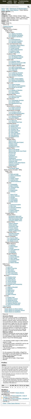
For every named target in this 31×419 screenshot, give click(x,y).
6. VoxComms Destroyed (13, 304)
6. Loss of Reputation (12, 274)
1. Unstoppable (13, 184)
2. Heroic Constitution (15, 175)
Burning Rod (12, 152)
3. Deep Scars (10, 269)
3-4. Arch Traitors (13, 91)
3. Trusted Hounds (14, 48)
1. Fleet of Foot (13, 194)
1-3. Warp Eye (13, 120)
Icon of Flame (7, 306)
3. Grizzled (12, 197)
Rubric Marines (20, 392)
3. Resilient (12, 177)
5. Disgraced (9, 293)
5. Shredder (12, 251)
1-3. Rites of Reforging (15, 96)
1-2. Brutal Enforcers (14, 39)
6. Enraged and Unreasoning (14, 284)
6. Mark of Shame (11, 294)
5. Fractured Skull (11, 282)
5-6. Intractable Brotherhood (16, 81)
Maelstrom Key (13, 157)
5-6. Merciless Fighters (15, 42)
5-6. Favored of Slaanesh (16, 75)
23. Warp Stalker (13, 132)
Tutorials (9, 3)
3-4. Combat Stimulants (15, 74)
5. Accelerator (13, 261)
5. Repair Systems (14, 210)
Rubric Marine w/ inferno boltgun (14, 309)
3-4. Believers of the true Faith (17, 62)
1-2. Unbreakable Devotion (16, 100)
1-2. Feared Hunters (14, 84)
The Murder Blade (14, 168)
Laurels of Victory (14, 229)
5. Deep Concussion (11, 272)
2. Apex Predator (13, 185)
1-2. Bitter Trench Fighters (16, 78)
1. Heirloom (12, 245)
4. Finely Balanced (14, 249)
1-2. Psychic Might (13, 238)
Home (4, 1)
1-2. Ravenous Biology (15, 55)
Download (21, 3)
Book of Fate (12, 141)
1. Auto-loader (13, 255)
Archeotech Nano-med (15, 216)
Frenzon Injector (13, 227)
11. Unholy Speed (14, 125)
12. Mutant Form (13, 126)
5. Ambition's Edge (14, 51)
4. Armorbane (12, 209)
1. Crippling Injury (11, 277)
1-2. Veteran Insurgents (15, 33)
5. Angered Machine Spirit (13, 303)
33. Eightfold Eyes (14, 136)
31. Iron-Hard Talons (14, 133)
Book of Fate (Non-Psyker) (16, 142)
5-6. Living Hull (13, 70)
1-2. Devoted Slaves (14, 61)
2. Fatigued (9, 288)
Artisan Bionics (13, 225)
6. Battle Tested (13, 201)
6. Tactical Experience (15, 181)
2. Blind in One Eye (11, 268)
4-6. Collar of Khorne (14, 109)
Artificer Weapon (13, 223)
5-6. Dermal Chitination (15, 58)
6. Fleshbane (12, 252)
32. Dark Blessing (14, 135)
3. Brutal (11, 248)
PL (8, 391)
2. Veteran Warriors (14, 196)
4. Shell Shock (10, 291)
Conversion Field (13, 226)
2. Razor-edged (13, 246)
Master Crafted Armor (15, 230)
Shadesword (12, 158)
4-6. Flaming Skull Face (15, 122)
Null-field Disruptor (14, 233)
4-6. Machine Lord (14, 97)
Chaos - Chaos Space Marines (9, 10)
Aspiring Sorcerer (8, 26)
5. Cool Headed (13, 200)
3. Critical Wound (11, 280)
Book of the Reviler (14, 149)
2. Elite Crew (12, 206)
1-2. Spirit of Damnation (15, 67)
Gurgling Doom (13, 145)
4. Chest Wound (10, 271)
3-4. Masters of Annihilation (16, 80)
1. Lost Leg (9, 267)
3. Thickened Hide (14, 187)
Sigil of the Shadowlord (15, 159)
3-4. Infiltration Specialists (16, 35)
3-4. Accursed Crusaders (16, 41)
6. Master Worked (14, 262)
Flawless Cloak (13, 143)
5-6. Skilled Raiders (14, 93)
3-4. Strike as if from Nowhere (17, 86)
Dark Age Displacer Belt (15, 219)
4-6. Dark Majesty (14, 117)
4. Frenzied (12, 188)
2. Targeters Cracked (12, 298)
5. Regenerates (13, 190)
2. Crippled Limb (10, 278)
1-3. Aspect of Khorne (15, 107)
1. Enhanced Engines (15, 204)
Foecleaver (12, 155)
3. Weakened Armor (11, 300)
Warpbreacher (13, 165)
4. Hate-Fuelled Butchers (16, 49)
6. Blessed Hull (13, 212)
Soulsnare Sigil (13, 161)
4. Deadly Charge (14, 178)
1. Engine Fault (10, 297)
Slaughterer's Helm (14, 146)
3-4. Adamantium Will (13, 239)
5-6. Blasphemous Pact (15, 103)
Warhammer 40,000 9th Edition (18, 8)
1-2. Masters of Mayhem (15, 90)
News (15, 1)
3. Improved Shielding (15, 207)
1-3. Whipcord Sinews (15, 116)
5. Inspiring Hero (13, 180)
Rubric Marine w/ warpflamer (13, 311)
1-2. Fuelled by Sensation (16, 73)
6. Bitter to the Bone (14, 52)
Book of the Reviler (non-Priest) (17, 151)
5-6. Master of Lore (13, 240)
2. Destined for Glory (14, 46)
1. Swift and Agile (13, 174)
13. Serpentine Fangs (15, 128)
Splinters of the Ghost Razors (17, 162)
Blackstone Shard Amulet (16, 217)
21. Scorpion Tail (13, 129)
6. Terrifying (12, 191)
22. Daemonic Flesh (14, 130)
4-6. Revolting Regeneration (16, 113)
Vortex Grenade (13, 235)
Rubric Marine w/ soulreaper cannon (15, 310)
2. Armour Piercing (14, 256)
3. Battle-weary (10, 290)
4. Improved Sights (14, 259)
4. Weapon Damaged (12, 301)
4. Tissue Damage (11, 281)
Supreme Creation (14, 164)
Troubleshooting (23, 1)
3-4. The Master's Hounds (16, 57)
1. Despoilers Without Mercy (16, 45)
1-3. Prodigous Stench (15, 112)
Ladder (10, 1)
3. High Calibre (13, 258)
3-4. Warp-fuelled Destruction (17, 68)
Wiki (15, 3)
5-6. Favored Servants (15, 64)
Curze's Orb (12, 154)
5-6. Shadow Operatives (15, 36)
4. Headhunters (13, 199)
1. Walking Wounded (12, 287)
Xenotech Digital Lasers (15, 220)
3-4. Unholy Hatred (14, 101)
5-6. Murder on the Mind (15, 87)
